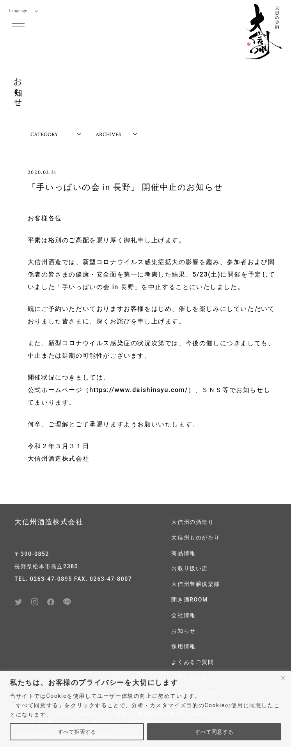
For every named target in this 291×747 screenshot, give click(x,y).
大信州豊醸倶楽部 (195, 583)
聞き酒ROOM (189, 598)
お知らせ (183, 628)
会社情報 (183, 613)
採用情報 (183, 644)
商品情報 (183, 552)
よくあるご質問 (192, 659)
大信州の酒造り (192, 522)
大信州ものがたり (195, 537)
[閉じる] (282, 677)
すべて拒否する (77, 732)
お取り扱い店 (189, 567)
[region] (145, 709)
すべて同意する (214, 732)
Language (23, 10)
